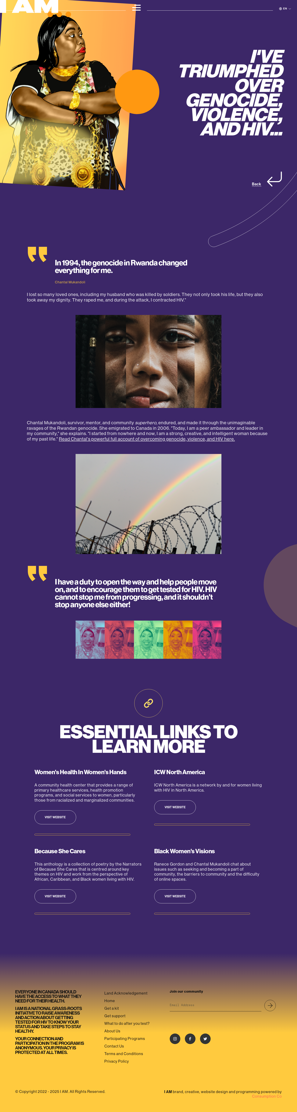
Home (109, 1001)
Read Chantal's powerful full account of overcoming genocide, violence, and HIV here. (147, 438)
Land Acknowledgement (126, 993)
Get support (115, 1016)
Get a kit (111, 1008)
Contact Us (114, 1046)
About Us (112, 1031)
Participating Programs (124, 1039)
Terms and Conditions (123, 1054)
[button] (136, 7)
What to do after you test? (127, 1023)
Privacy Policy (116, 1061)
